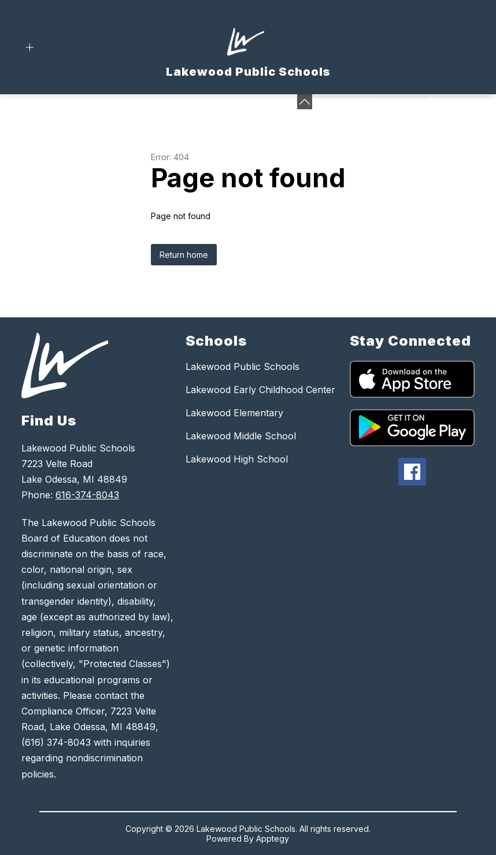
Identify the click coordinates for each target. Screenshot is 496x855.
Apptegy (272, 838)
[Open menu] (29, 47)
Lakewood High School (237, 459)
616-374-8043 (87, 495)
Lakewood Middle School (241, 436)
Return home (184, 255)
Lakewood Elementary (234, 413)
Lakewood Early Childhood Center (260, 389)
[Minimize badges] (304, 101)
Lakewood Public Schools (242, 366)
